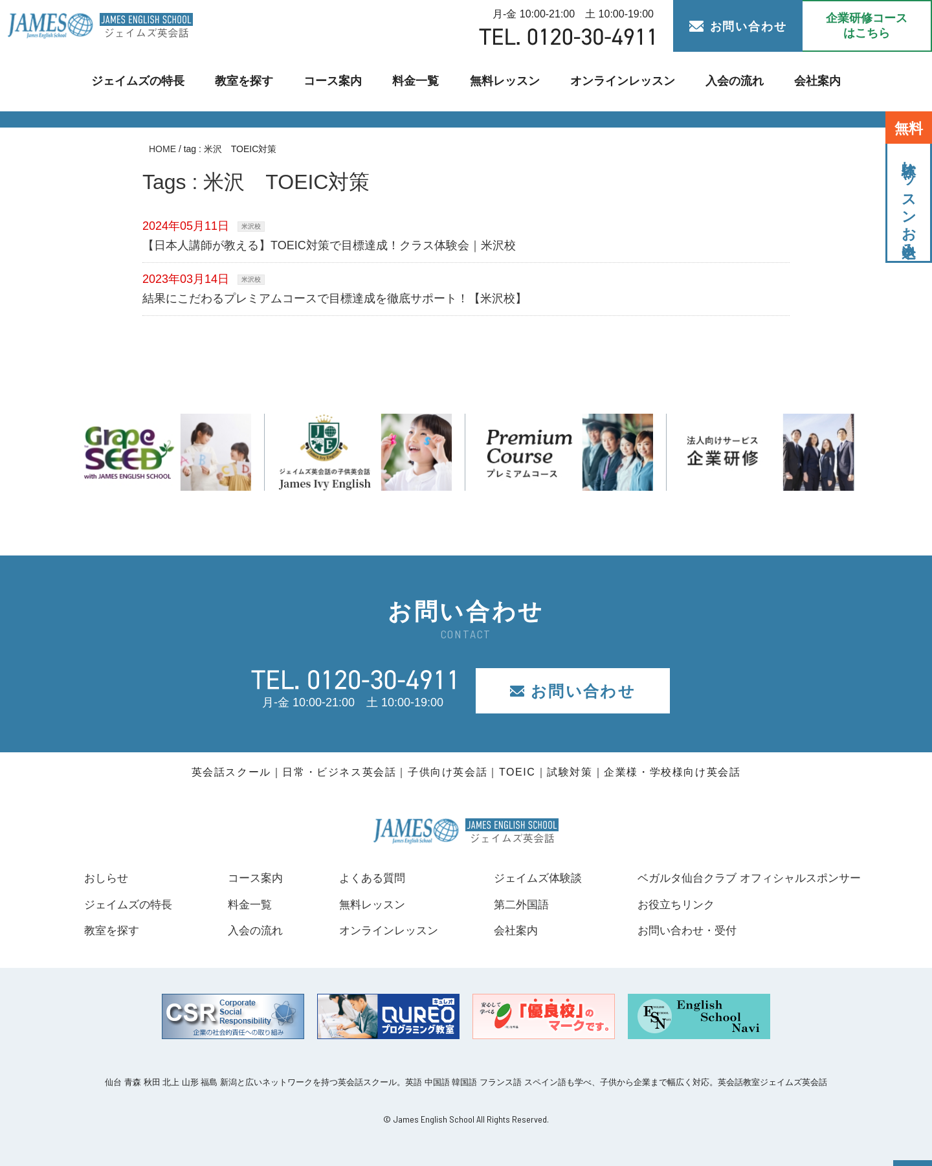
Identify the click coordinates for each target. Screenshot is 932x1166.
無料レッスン (504, 81)
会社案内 (808, 81)
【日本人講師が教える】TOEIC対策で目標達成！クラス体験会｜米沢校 (329, 245)
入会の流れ (726, 81)
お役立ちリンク (665, 904)
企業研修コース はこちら (866, 25)
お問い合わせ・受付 (677, 930)
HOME (162, 149)
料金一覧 (417, 81)
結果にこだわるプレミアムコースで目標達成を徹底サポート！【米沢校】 (334, 298)
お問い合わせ (738, 26)
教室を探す (249, 81)
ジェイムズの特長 (146, 81)
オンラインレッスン (617, 81)
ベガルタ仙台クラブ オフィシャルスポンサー (743, 877)
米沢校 (251, 226)
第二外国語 (512, 904)
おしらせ (107, 877)
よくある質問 (366, 877)
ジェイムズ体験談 (530, 877)
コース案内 (336, 81)
